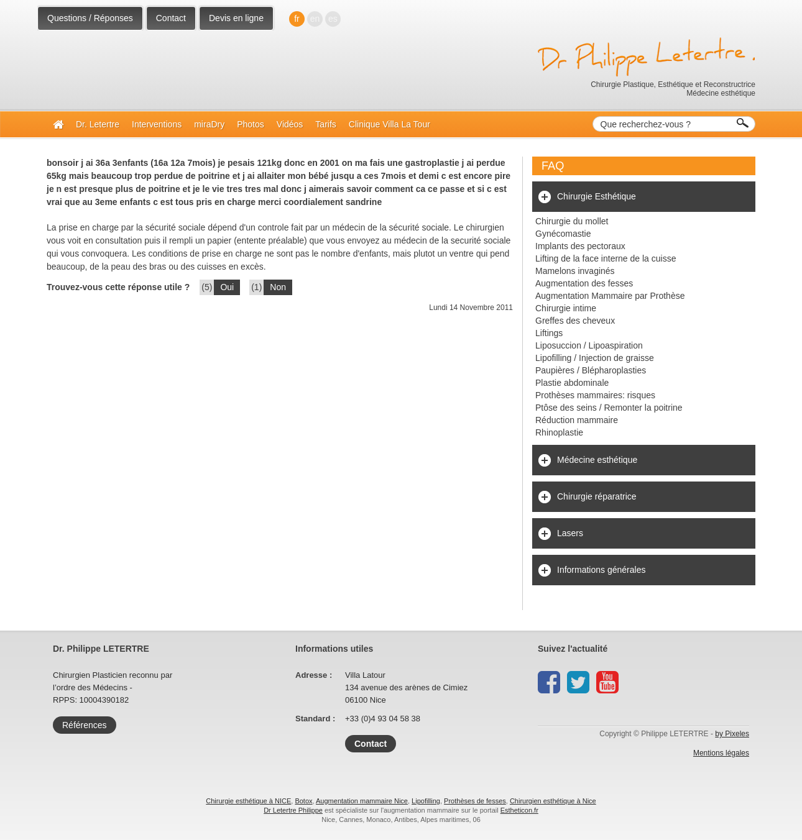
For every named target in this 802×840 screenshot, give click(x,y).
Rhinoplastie (559, 432)
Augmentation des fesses (584, 283)
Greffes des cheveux (575, 321)
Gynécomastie (563, 234)
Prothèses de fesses (475, 801)
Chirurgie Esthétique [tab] (596, 196)
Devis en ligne (236, 18)
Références (84, 725)
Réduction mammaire (576, 420)
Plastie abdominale (572, 383)
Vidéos (290, 124)
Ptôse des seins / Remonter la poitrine (609, 408)
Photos (250, 124)
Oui (227, 287)
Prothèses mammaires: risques (595, 395)
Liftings (549, 333)
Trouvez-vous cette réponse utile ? (118, 287)
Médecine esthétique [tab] (597, 460)
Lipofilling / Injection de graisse (594, 358)
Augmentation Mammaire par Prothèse (609, 296)
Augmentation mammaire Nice (362, 801)
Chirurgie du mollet (572, 221)
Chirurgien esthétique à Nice (553, 801)
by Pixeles (732, 733)
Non (278, 287)
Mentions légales (721, 753)
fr (297, 19)
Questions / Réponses (90, 18)
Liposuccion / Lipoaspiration (589, 345)
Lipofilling (426, 801)
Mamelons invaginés (575, 271)
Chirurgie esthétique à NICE (248, 801)
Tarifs (325, 124)
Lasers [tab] (570, 533)
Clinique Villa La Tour (389, 124)
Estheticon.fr (519, 810)
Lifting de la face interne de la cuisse (605, 258)
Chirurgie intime (565, 308)
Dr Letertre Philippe (293, 810)
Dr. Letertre (97, 124)
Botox (303, 801)
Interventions (157, 124)
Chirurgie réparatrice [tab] (597, 496)
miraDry (209, 124)
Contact (171, 18)
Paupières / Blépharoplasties (590, 370)
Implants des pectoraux (580, 246)
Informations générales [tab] (601, 570)
